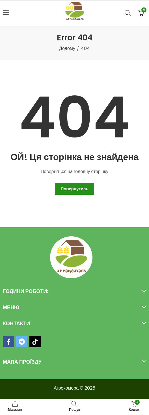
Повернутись (74, 189)
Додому (67, 48)
